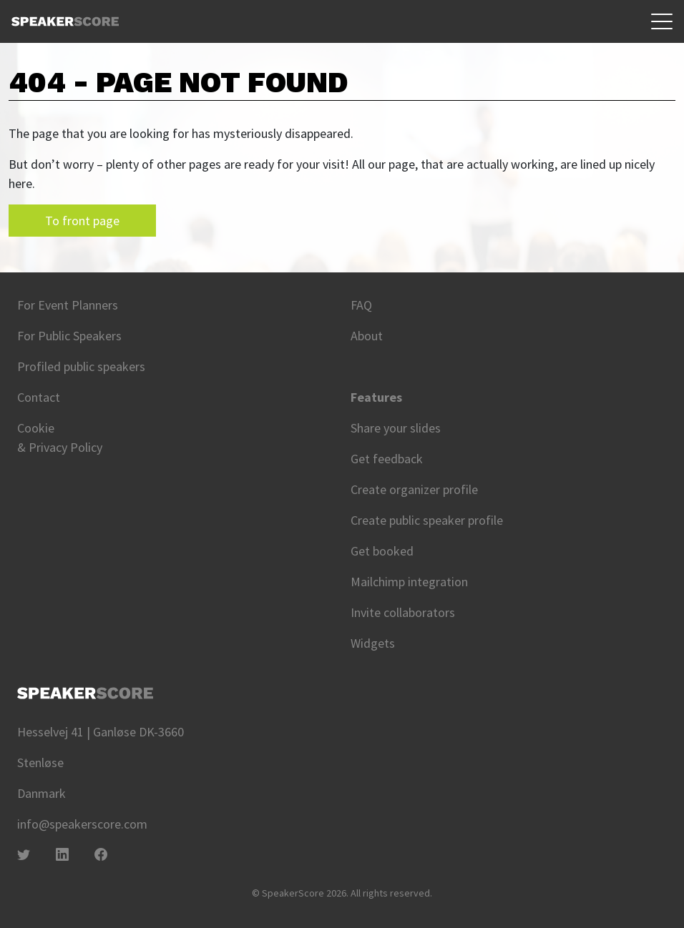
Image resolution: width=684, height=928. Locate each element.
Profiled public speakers (81, 366)
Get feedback (387, 458)
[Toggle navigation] (662, 21)
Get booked (382, 551)
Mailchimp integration (409, 581)
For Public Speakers (69, 335)
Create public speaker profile (427, 520)
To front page (82, 220)
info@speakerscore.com (82, 824)
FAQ (361, 305)
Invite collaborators (403, 612)
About (367, 335)
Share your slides (396, 428)
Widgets (373, 643)
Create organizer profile (414, 489)
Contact (38, 397)
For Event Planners (67, 305)
